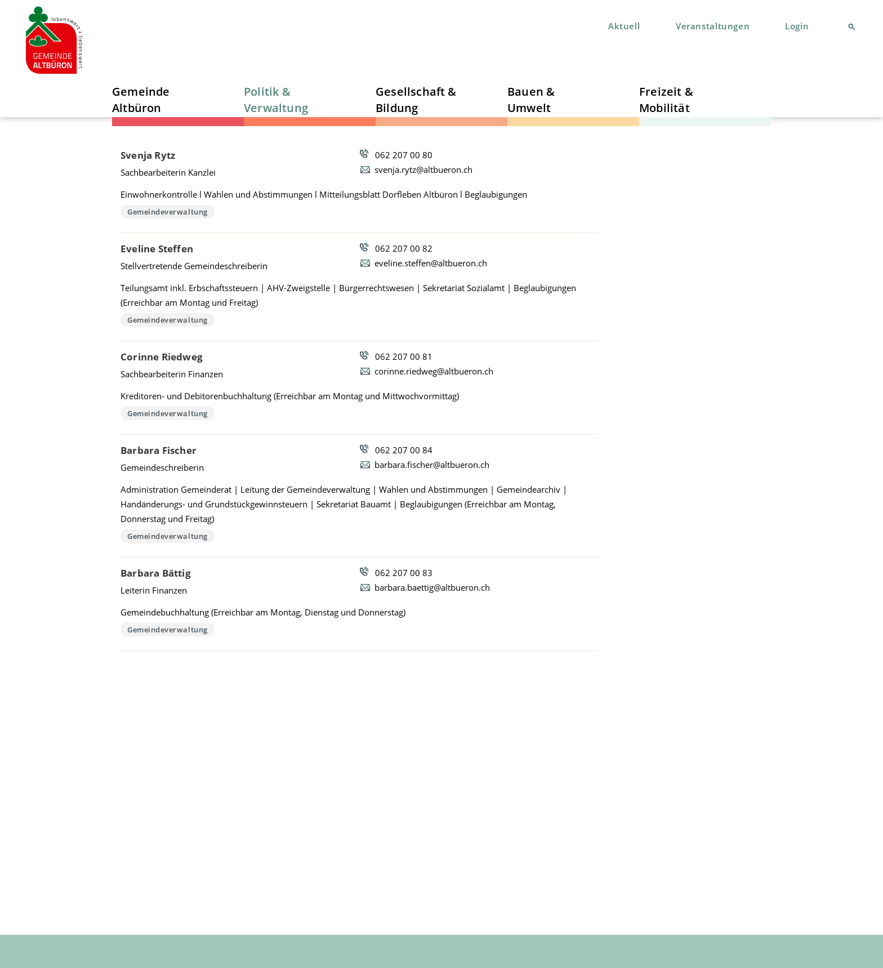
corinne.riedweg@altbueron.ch (433, 371)
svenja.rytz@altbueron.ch (423, 169)
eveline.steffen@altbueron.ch (430, 263)
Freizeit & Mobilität (666, 99)
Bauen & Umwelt (531, 99)
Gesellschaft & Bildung (416, 99)
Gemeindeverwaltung (167, 212)
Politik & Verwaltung (276, 99)
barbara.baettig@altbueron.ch (432, 587)
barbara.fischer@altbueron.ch (431, 464)
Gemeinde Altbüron (141, 99)
